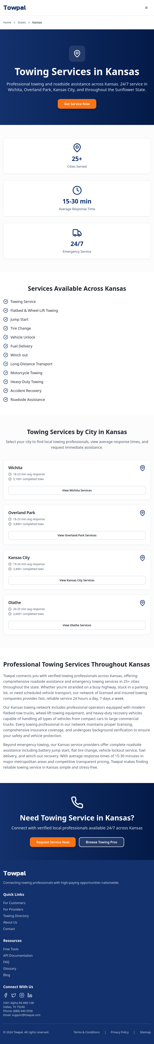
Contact (9, 929)
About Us (10, 922)
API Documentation (18, 955)
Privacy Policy (120, 1032)
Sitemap (145, 1032)
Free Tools (11, 949)
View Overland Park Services (77, 535)
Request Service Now (52, 842)
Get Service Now (77, 104)
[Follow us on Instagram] (21, 995)
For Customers (14, 903)
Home (7, 22)
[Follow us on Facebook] (5, 995)
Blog (6, 975)
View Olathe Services (77, 625)
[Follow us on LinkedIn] (29, 995)
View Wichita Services (77, 490)
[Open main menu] (146, 7)
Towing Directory (16, 916)
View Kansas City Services (77, 580)
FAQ (6, 962)
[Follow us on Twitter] (13, 995)
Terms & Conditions (87, 1032)
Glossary (9, 968)
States (22, 22)
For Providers (13, 909)
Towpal (14, 7)
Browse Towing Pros (101, 842)
